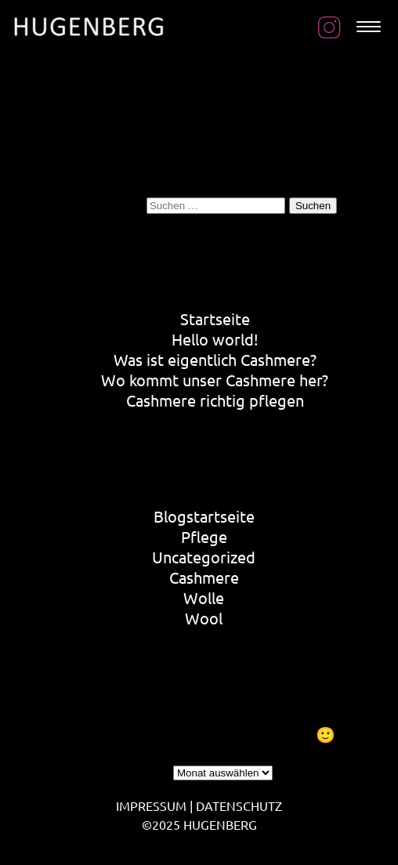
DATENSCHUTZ (239, 805)
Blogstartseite (204, 516)
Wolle (203, 597)
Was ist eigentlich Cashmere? (215, 359)
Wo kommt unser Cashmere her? (214, 379)
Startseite (215, 318)
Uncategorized (203, 556)
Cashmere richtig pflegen (215, 400)
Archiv (147, 770)
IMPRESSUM (151, 805)
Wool (204, 618)
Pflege (204, 536)
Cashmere (204, 577)
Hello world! (215, 339)
